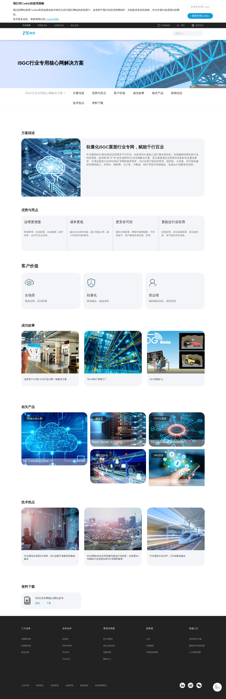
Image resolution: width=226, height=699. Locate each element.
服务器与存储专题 (197, 637)
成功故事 (138, 96)
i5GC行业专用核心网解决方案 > (45, 96)
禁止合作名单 (109, 637)
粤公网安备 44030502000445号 (94, 692)
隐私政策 (84, 677)
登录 (183, 29)
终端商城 (164, 29)
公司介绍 (25, 677)
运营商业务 (59, 29)
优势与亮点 (99, 96)
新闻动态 (176, 96)
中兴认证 (66, 651)
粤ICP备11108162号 (65, 692)
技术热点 (78, 106)
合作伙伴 (134, 36)
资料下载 (97, 106)
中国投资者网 (152, 644)
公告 (148, 630)
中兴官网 (26, 29)
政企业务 (75, 29)
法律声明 (69, 677)
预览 (37, 595)
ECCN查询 (108, 630)
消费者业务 (42, 29)
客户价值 (119, 96)
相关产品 (157, 96)
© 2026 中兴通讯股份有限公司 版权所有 (38, 692)
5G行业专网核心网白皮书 (49, 589)
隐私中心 (107, 651)
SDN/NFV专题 (195, 630)
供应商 (65, 630)
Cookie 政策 (61, 21)
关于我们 (150, 36)
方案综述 (78, 96)
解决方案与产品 (98, 36)
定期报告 (150, 637)
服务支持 (118, 36)
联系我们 (40, 677)
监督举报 (107, 644)
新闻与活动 (77, 36)
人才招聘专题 (195, 644)
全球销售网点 (101, 677)
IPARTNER (67, 637)
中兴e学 (65, 644)
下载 (48, 595)
